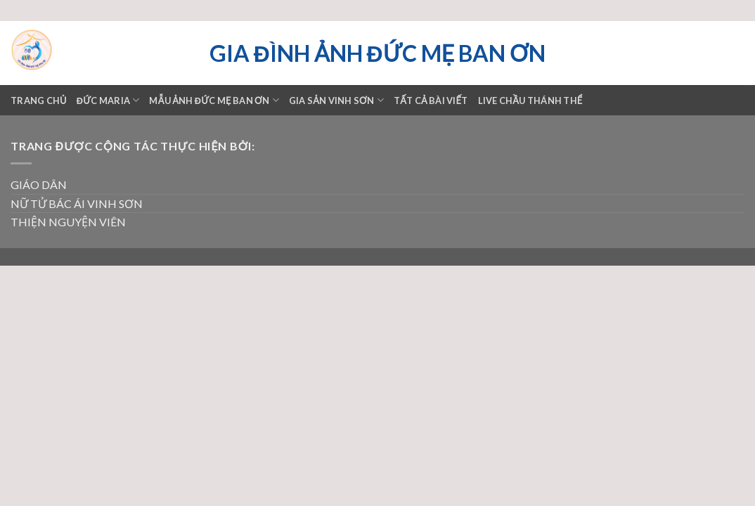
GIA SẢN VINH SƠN (336, 100)
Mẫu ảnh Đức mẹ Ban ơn (213, 100)
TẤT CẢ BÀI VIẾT (431, 100)
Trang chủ (39, 100)
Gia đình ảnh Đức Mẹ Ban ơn (377, 53)
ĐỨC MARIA (108, 100)
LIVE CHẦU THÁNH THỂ (530, 100)
